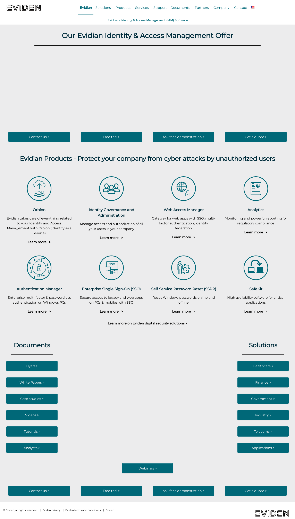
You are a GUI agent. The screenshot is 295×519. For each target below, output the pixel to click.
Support (160, 8)
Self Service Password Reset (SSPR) (183, 289)
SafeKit (255, 289)
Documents (180, 8)
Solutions (103, 8)
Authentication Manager (39, 289)
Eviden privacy (51, 510)
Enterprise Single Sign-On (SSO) (111, 289)
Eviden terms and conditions (83, 510)
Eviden (110, 510)
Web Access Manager (184, 209)
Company (221, 8)
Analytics (255, 209)
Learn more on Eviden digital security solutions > (147, 323)
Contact (240, 8)
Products (123, 8)
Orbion (39, 209)
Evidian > (114, 20)
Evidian (86, 8)
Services (142, 8)
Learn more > (39, 242)
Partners (202, 8)
